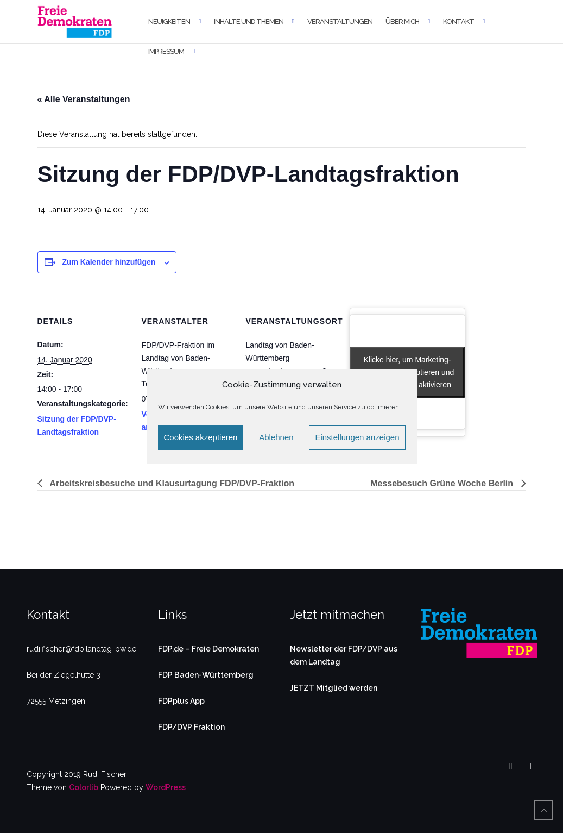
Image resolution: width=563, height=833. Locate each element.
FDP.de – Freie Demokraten (208, 648)
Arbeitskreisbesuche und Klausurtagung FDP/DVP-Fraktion (171, 483)
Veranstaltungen (339, 21)
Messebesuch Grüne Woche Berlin (442, 483)
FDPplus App (181, 701)
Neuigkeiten (169, 21)
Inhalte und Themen (248, 21)
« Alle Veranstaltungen (83, 99)
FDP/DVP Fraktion (191, 727)
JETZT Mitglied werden (333, 688)
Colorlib (83, 787)
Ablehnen (276, 437)
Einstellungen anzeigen (357, 437)
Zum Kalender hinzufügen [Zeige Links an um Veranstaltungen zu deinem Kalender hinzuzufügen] (108, 262)
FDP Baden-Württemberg (206, 675)
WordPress (166, 787)
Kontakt (458, 21)
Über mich (402, 21)
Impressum (166, 51)
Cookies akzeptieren (201, 437)
